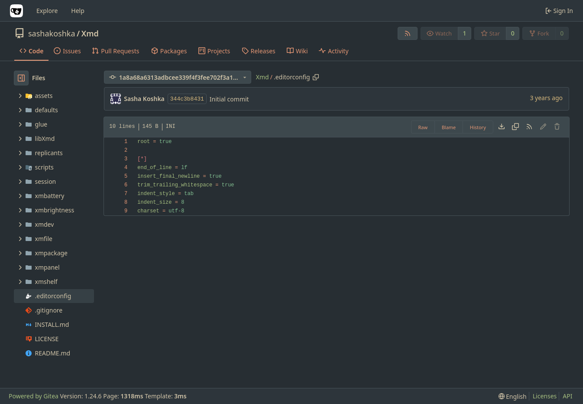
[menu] (513, 396)
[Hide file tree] (21, 78)
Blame (449, 127)
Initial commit (229, 99)
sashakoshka (51, 33)
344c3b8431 (187, 99)
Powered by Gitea (33, 396)
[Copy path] (316, 77)
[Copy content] (515, 127)
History (478, 127)
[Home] (16, 11)
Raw (423, 127)
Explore (47, 11)
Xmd (90, 33)
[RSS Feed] (408, 33)
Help (77, 11)
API (567, 396)
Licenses (545, 396)
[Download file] (502, 127)
